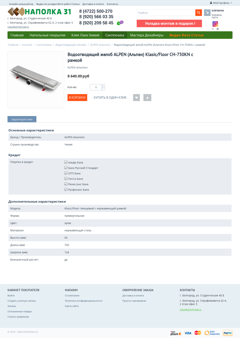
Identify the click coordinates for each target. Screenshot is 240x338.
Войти (11, 295)
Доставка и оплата (93, 4)
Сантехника (114, 35)
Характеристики (21, 119)
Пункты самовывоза (134, 300)
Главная (17, 35)
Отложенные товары (20, 311)
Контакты (112, 4)
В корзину (77, 97)
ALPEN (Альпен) (100, 44)
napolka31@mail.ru (18, 26)
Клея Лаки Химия (85, 35)
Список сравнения (18, 316)
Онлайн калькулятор (21, 4)
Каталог (27, 44)
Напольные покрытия (47, 35)
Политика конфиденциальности (83, 300)
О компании (72, 295)
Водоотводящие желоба (71, 44)
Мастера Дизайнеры (147, 35)
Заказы (12, 306)
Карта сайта (72, 306)
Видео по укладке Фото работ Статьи (58, 4)
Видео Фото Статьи (187, 35)
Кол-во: (72, 87)
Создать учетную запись (22, 300)
